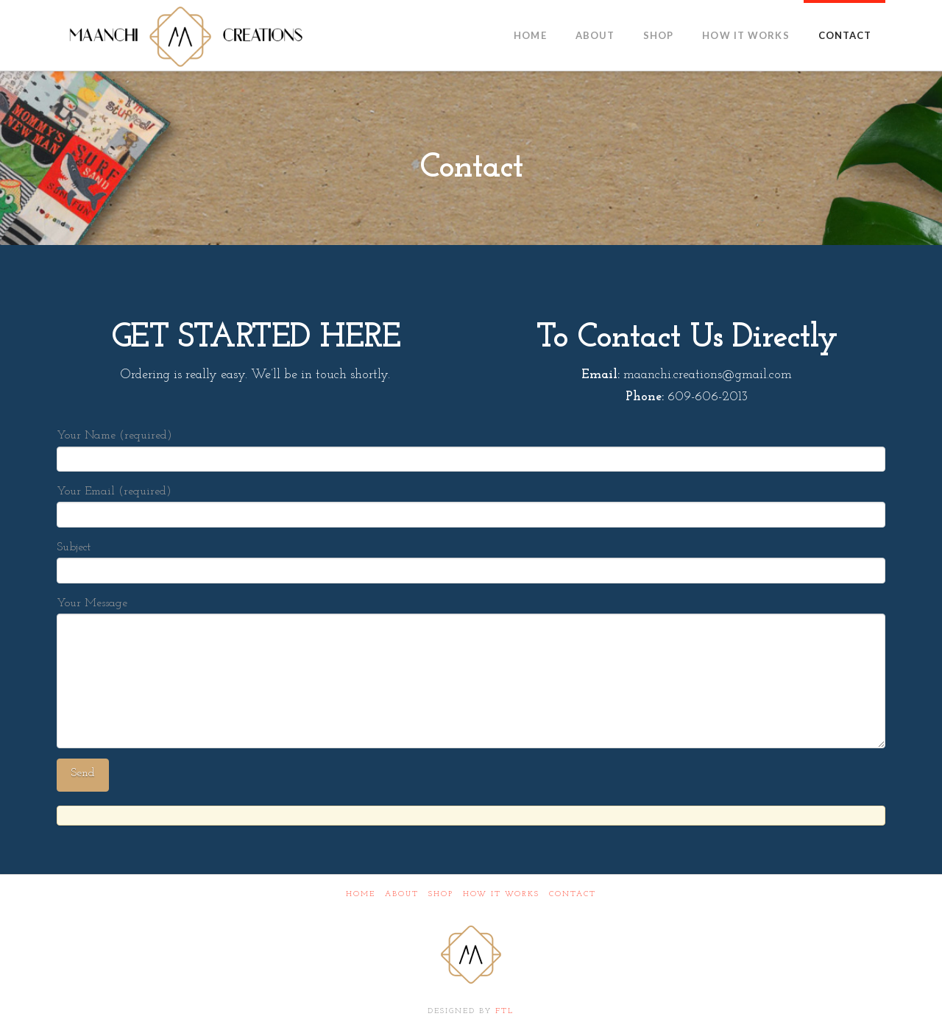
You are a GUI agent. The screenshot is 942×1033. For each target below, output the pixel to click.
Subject (471, 560)
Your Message (471, 613)
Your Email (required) (471, 504)
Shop (440, 894)
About (402, 894)
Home (360, 894)
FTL (504, 1011)
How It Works (501, 894)
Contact (572, 894)
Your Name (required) (471, 448)
